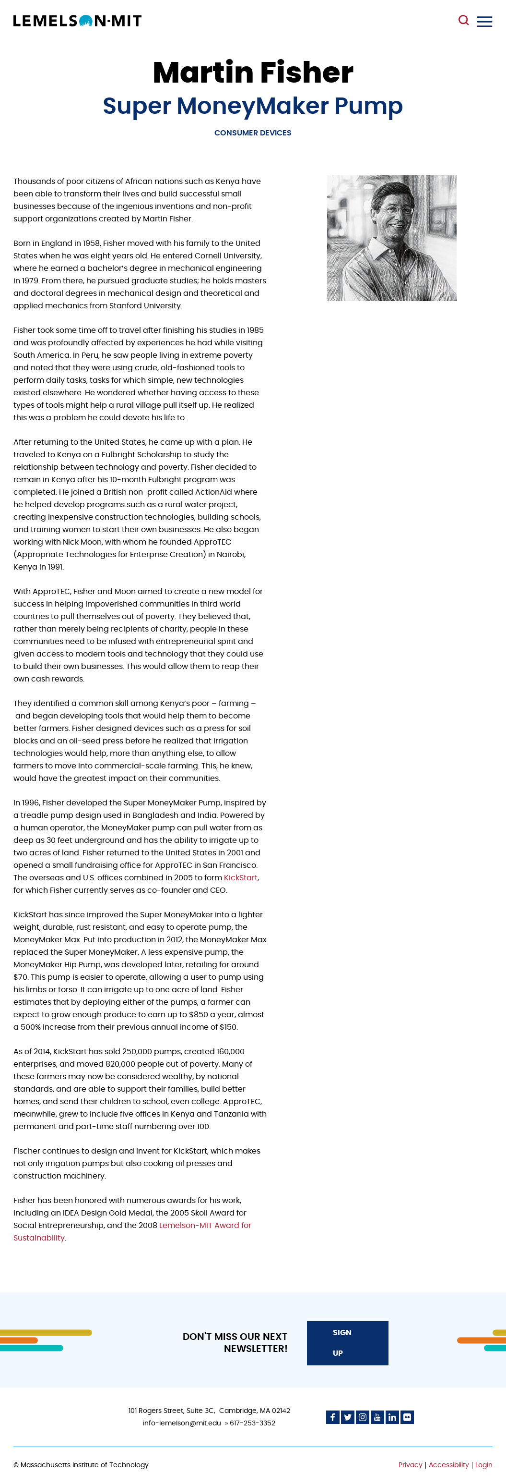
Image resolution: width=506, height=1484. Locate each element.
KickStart (241, 878)
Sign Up (342, 1343)
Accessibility (449, 1465)
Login (484, 1465)
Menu (485, 21)
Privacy (411, 1465)
